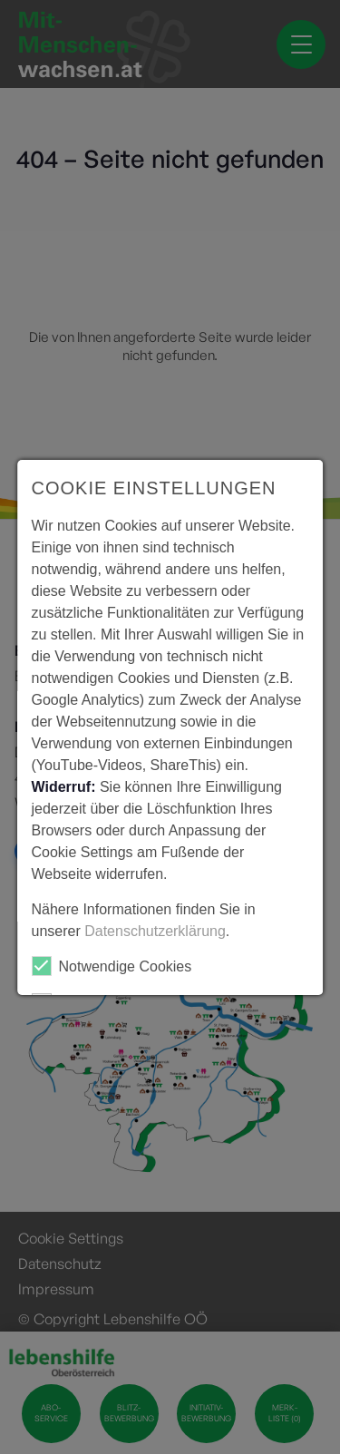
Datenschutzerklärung (155, 931)
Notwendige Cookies (112, 966)
